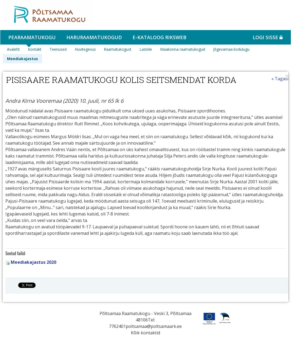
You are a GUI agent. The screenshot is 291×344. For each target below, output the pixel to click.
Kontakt (34, 49)
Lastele (145, 49)
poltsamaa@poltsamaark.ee (154, 326)
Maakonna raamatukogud (182, 49)
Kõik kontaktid (145, 333)
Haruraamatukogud (94, 37)
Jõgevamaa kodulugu (231, 49)
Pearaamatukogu (32, 37)
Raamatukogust (117, 49)
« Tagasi (279, 79)
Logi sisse (268, 37)
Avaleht (13, 49)
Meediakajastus (22, 58)
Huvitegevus (85, 49)
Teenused (58, 49)
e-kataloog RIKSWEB (159, 37)
